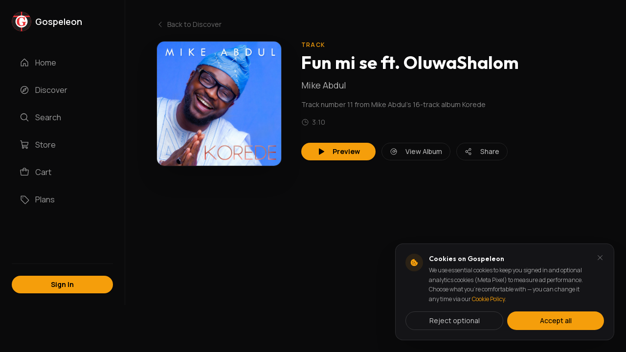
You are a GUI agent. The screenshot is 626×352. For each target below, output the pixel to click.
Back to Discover (189, 24)
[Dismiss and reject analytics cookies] (600, 258)
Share (482, 151)
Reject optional (454, 320)
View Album (416, 151)
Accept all (556, 320)
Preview (338, 151)
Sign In (62, 284)
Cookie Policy (488, 299)
